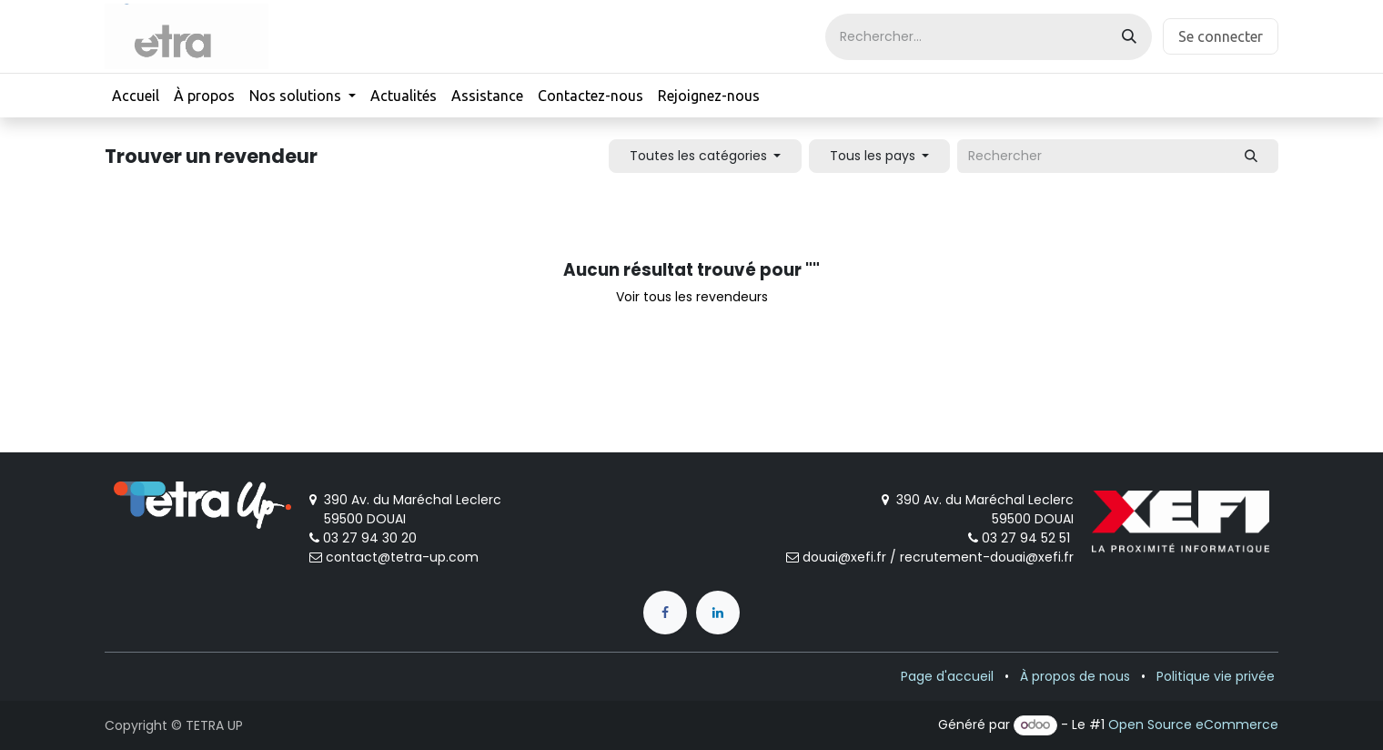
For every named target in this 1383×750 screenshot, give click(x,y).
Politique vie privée (1215, 676)
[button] (705, 156)
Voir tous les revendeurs (692, 297)
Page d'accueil (947, 676)
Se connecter (1220, 36)
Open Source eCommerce (1193, 724)
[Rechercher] (1129, 37)
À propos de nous (1075, 676)
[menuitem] (136, 95)
